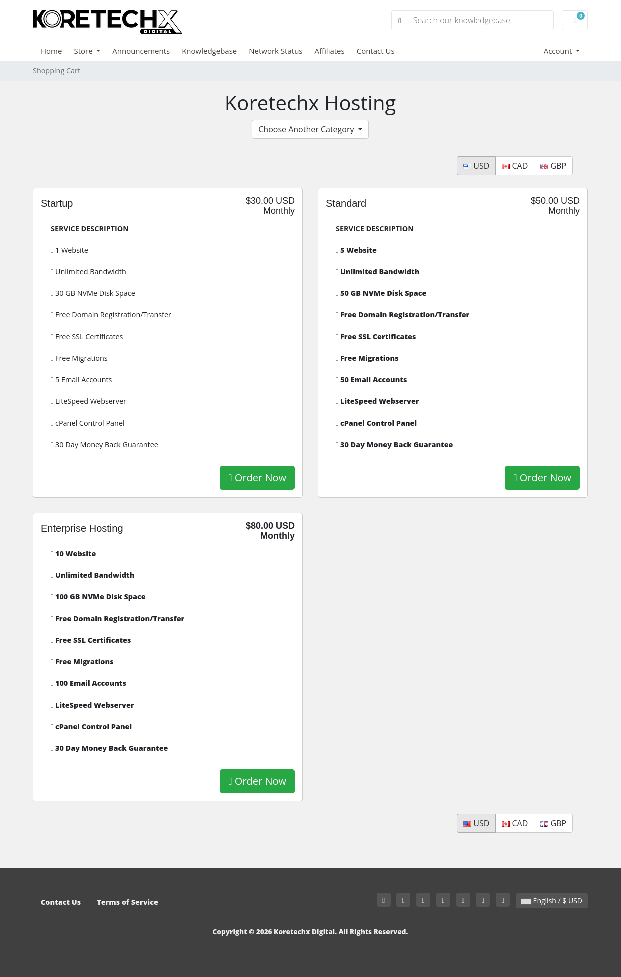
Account (559, 51)
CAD (515, 166)
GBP (553, 166)
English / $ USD (552, 901)
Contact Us (376, 51)
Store (84, 51)
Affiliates (330, 51)
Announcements (141, 51)
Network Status (275, 51)
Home (51, 51)
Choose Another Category (307, 129)
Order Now (257, 477)
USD (477, 166)
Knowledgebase (209, 51)
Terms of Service (127, 902)
